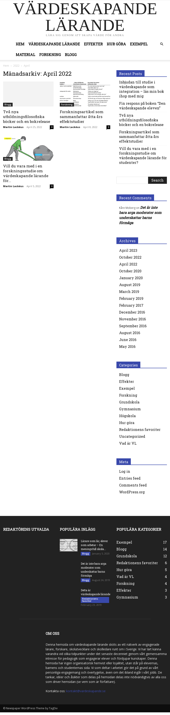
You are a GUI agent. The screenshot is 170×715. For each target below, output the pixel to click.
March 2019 (129, 291)
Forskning (50, 54)
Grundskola (129, 402)
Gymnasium (130, 409)
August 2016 (129, 332)
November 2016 (132, 319)
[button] (161, 44)
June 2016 (127, 339)
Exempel (139, 44)
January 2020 (131, 277)
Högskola (127, 415)
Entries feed (130, 478)
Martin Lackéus (13, 127)
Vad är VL (128, 443)
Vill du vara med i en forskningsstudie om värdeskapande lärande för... (25, 173)
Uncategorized (132, 436)
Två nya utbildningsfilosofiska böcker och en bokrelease (26, 116)
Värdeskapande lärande (54, 44)
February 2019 (131, 298)
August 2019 (129, 284)
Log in (124, 471)
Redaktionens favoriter (139, 429)
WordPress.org (132, 492)
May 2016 (127, 346)
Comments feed (133, 485)
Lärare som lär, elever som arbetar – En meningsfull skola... (94, 545)
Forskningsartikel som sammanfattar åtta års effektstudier (81, 116)
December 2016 (132, 312)
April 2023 (128, 250)
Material (25, 54)
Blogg (71, 54)
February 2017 (131, 305)
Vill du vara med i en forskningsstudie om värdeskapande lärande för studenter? (143, 155)
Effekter (93, 44)
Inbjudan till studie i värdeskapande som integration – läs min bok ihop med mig (141, 89)
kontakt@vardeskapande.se (86, 694)
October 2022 (130, 257)
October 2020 (130, 271)
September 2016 (133, 326)
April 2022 (128, 264)
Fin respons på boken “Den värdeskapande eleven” (142, 105)
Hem (20, 44)
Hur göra (116, 44)
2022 (16, 66)
